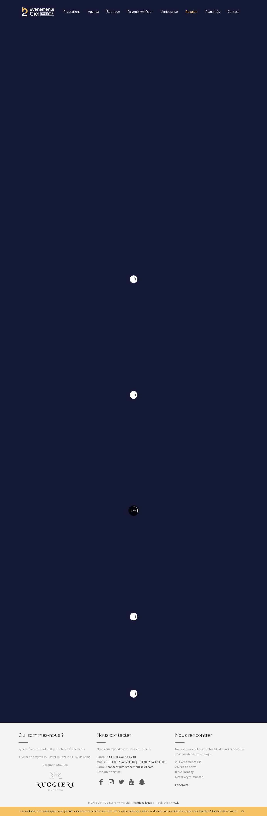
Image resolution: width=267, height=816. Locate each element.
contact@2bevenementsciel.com (130, 767)
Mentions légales (143, 802)
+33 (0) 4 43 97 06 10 (122, 757)
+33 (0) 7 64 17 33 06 (151, 762)
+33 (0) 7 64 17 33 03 (121, 762)
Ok (242, 811)
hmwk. (175, 802)
